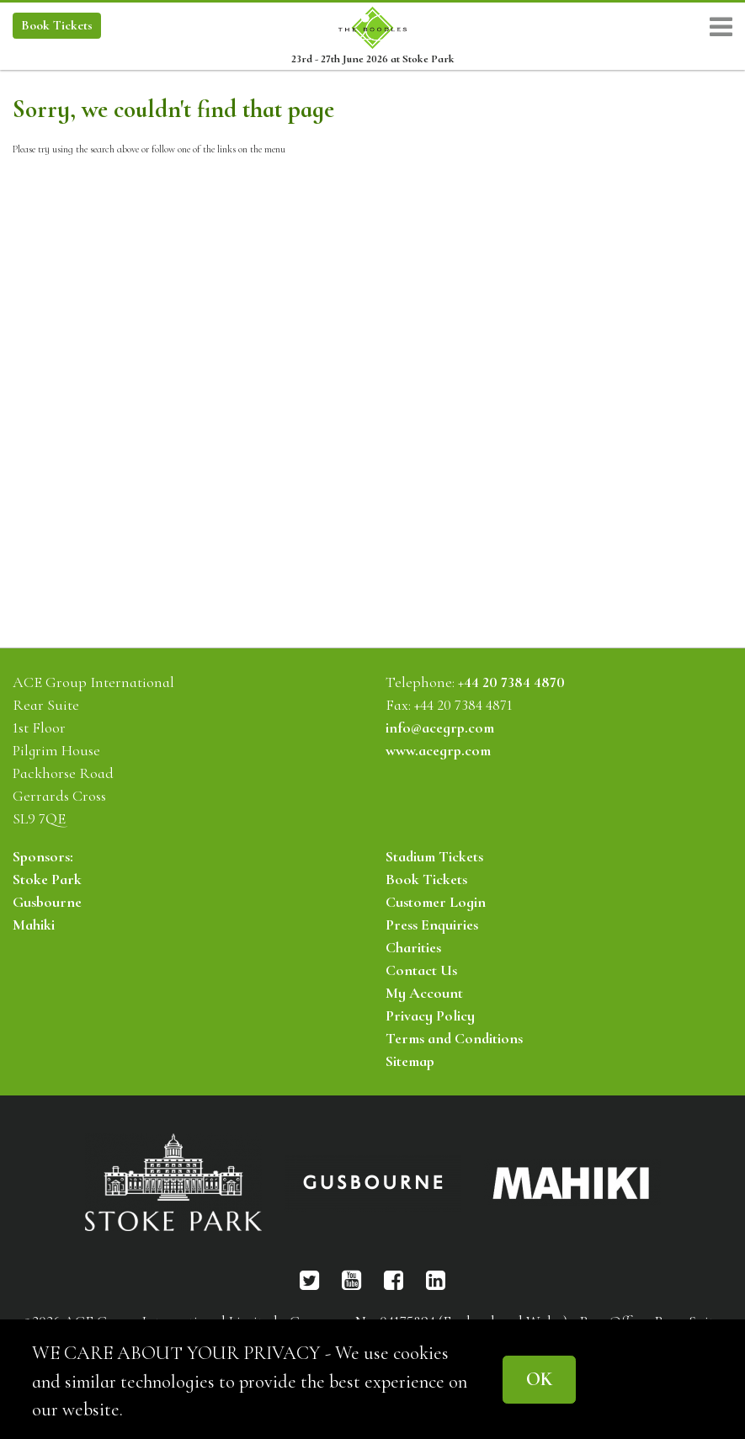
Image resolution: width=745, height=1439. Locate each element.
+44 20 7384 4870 (511, 682)
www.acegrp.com (438, 750)
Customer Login (436, 902)
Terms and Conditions (454, 1038)
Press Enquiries (432, 924)
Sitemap (410, 1061)
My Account (424, 992)
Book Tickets (426, 879)
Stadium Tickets (434, 856)
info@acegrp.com (440, 727)
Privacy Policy (430, 1015)
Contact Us (421, 970)
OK (539, 1378)
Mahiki (34, 924)
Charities (413, 947)
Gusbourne (47, 902)
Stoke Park (47, 879)
